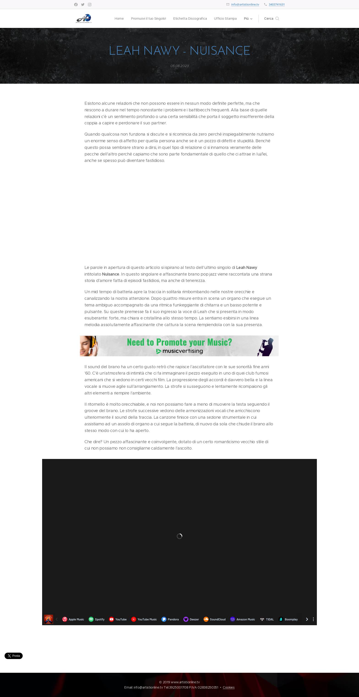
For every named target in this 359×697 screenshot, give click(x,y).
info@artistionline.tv (245, 4)
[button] (271, 18)
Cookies (229, 687)
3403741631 (277, 4)
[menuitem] (117, 18)
